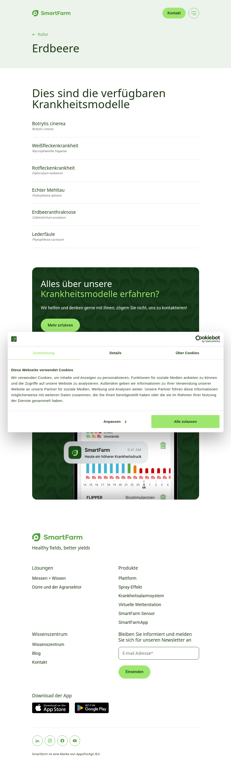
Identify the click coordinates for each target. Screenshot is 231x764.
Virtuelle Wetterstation (139, 604)
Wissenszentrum (48, 644)
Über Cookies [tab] (187, 353)
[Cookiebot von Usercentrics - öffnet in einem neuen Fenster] (199, 339)
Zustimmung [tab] (43, 353)
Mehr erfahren (60, 325)
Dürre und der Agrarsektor (57, 587)
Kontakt (174, 13)
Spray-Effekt (130, 587)
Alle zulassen (185, 421)
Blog (36, 653)
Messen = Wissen (49, 578)
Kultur (43, 34)
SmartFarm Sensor (136, 613)
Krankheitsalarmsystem (141, 595)
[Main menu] (194, 13)
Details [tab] (116, 353)
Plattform (127, 578)
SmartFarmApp (133, 622)
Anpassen (114, 421)
